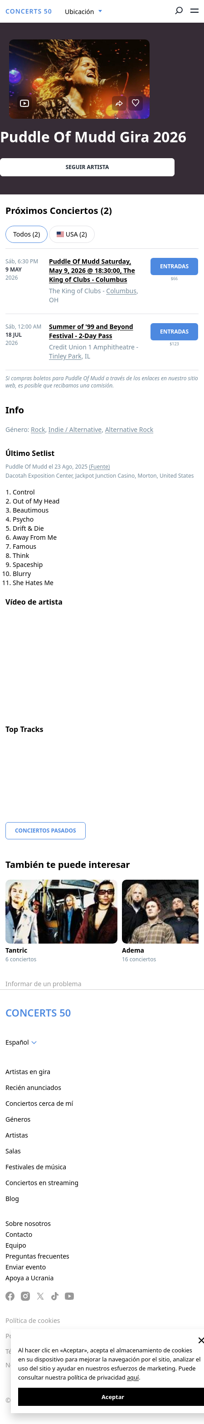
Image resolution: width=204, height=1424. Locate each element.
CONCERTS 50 (28, 11)
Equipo (15, 1245)
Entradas (174, 266)
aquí (133, 1377)
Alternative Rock (129, 429)
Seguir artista (87, 167)
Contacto (18, 1234)
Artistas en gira (27, 1071)
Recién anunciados (33, 1087)
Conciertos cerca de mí (39, 1103)
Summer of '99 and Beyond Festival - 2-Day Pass (91, 331)
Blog (12, 1198)
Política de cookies (32, 1320)
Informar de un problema (43, 983)
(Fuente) (99, 466)
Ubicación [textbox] (79, 11)
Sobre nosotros (28, 1223)
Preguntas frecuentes (37, 1256)
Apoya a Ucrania (29, 1278)
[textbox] (22, 1042)
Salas (13, 1151)
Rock (38, 429)
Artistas (16, 1135)
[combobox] (84, 12)
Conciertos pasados (45, 830)
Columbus (121, 290)
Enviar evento (25, 1267)
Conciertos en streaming (41, 1182)
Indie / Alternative (75, 429)
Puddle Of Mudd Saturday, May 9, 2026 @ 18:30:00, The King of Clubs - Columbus (92, 270)
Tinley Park (65, 356)
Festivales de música (35, 1166)
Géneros (17, 1119)
